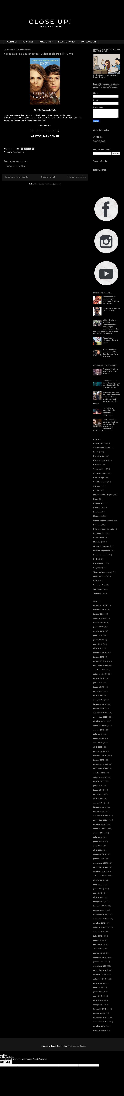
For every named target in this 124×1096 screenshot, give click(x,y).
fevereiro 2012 (100, 958)
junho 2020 (98, 627)
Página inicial (48, 177)
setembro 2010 (100, 1030)
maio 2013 (98, 893)
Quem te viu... (99, 576)
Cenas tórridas (100, 473)
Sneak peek (98, 585)
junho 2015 (98, 790)
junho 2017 (98, 687)
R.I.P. (95, 581)
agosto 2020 (99, 623)
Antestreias (98, 443)
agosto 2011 (98, 983)
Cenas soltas (99, 469)
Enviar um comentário (16, 166)
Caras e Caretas (100, 460)
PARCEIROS (27, 42)
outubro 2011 (99, 975)
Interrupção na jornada (104, 529)
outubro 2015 (99, 773)
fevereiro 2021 (100, 610)
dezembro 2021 (100, 605)
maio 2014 (98, 846)
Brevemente (98, 456)
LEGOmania (99, 533)
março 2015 (98, 803)
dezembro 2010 (100, 1018)
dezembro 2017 (100, 661)
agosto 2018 (99, 631)
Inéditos (97, 525)
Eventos (97, 512)
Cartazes (97, 465)
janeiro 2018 (99, 657)
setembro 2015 (100, 777)
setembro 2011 (100, 979)
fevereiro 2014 (100, 854)
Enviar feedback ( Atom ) (49, 184)
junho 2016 (98, 739)
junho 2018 (98, 640)
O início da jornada (102, 551)
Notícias (97, 542)
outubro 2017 (99, 670)
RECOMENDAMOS (66, 42)
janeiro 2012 (99, 962)
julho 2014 (98, 837)
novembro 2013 (100, 867)
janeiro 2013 (98, 910)
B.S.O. (96, 452)
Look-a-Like (98, 538)
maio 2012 (98, 945)
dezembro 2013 (100, 863)
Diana (96, 499)
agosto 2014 (99, 833)
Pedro (96, 559)
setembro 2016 (100, 726)
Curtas (96, 490)
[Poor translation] (8, 1062)
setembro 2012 (100, 927)
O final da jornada (101, 546)
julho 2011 (97, 988)
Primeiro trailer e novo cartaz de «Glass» (110, 371)
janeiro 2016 (99, 760)
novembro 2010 (100, 1022)
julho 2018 (98, 636)
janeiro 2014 (99, 859)
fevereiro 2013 (100, 906)
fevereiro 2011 (99, 1009)
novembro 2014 (100, 820)
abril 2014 (98, 850)
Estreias (97, 508)
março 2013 (98, 902)
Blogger (83, 1046)
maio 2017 (98, 691)
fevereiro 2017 (100, 704)
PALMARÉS (11, 42)
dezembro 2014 (100, 816)
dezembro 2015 (100, 764)
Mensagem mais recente (16, 177)
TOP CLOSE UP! (88, 42)
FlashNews (98, 516)
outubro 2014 (99, 824)
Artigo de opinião (101, 447)
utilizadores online (101, 130)
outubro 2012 (99, 923)
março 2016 (98, 751)
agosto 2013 (99, 880)
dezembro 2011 (100, 966)
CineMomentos (100, 482)
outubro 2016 (99, 721)
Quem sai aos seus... (102, 572)
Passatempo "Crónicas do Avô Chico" (110, 340)
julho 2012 (98, 936)
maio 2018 (98, 644)
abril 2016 (98, 747)
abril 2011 (97, 1000)
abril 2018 (98, 648)
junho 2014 (98, 842)
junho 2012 (98, 940)
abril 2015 (97, 799)
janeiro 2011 (98, 1013)
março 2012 (98, 953)
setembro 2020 (100, 618)
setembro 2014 (100, 829)
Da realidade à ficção (103, 495)
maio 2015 (98, 794)
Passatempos (18, 152)
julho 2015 (98, 786)
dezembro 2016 (100, 713)
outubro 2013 (99, 872)
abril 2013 (97, 897)
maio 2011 (98, 996)
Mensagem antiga (77, 177)
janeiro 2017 (98, 709)
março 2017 (98, 700)
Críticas (96, 486)
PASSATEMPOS (46, 42)
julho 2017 (98, 683)
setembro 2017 (100, 674)
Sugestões (98, 589)
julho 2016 (98, 734)
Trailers (96, 594)
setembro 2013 (100, 876)
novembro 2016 (100, 717)
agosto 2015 (99, 781)
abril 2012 (98, 949)
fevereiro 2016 (100, 756)
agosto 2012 (99, 932)
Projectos (97, 568)
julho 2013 (98, 884)
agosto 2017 (99, 678)
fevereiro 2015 (100, 807)
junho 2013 (98, 889)
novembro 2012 (100, 919)
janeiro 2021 (99, 614)
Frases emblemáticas (102, 521)
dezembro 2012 (100, 915)
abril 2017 (97, 696)
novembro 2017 (100, 666)
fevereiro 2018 (100, 653)
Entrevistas (98, 503)
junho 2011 (98, 992)
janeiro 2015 (98, 811)
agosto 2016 (99, 730)
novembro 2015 (100, 769)
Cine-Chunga (99, 478)
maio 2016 (98, 743)
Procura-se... (99, 563)
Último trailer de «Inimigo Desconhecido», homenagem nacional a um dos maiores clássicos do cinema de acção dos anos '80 (106, 326)
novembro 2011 (100, 970)
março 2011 (98, 1005)
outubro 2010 (99, 1026)
